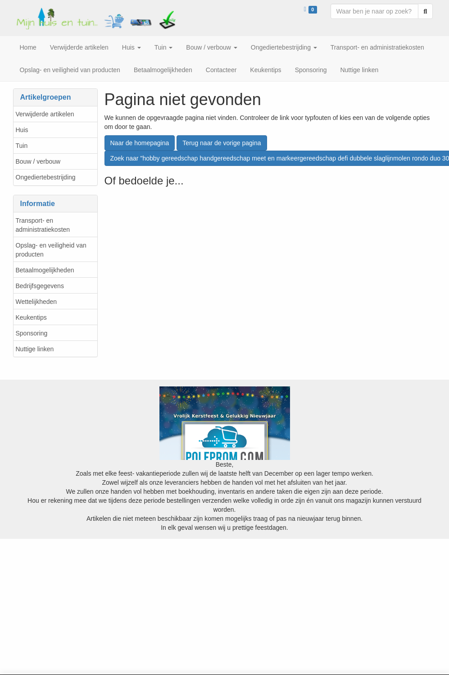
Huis (22, 129)
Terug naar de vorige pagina (221, 143)
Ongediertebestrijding (46, 177)
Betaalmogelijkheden (45, 270)
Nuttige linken (35, 349)
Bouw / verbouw (38, 161)
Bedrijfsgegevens (40, 285)
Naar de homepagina (139, 143)
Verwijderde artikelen (45, 114)
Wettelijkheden (36, 301)
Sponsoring (32, 333)
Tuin (22, 145)
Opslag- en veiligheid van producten (51, 250)
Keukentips (31, 317)
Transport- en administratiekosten (43, 225)
